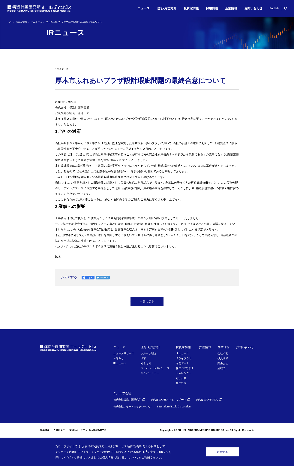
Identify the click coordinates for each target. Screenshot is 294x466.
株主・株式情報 (184, 368)
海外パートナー (150, 373)
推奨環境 (44, 430)
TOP (10, 21)
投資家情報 (21, 21)
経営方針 (146, 363)
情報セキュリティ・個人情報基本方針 (88, 430)
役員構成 (223, 358)
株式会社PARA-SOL (207, 399)
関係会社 (223, 363)
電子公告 (181, 378)
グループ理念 (148, 353)
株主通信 (181, 383)
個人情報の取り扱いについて (120, 457)
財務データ (182, 363)
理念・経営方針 (150, 347)
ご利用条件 (59, 430)
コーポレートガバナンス (155, 368)
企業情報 (224, 347)
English (274, 8)
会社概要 (223, 353)
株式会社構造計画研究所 (127, 399)
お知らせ (118, 358)
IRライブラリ (184, 358)
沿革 (143, 358)
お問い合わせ (245, 347)
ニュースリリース (123, 353)
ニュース (119, 347)
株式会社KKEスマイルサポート (168, 399)
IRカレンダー (184, 373)
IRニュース (36, 21)
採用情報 (205, 347)
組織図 (221, 368)
